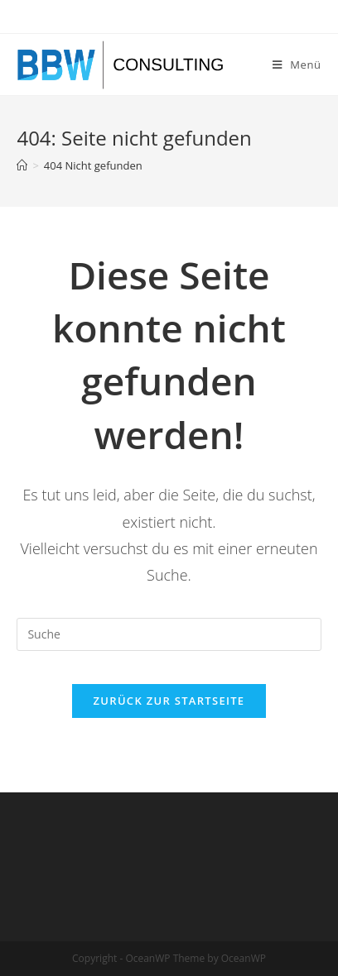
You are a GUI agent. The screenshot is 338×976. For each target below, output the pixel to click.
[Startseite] (22, 165)
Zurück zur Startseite (169, 700)
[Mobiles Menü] (297, 64)
